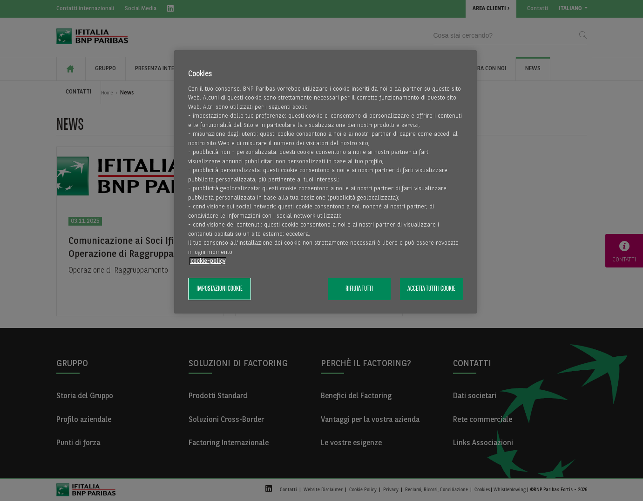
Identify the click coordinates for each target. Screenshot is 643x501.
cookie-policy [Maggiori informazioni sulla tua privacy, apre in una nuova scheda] (207, 261)
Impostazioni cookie (219, 289)
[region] (325, 182)
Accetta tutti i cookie (431, 289)
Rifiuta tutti (359, 289)
